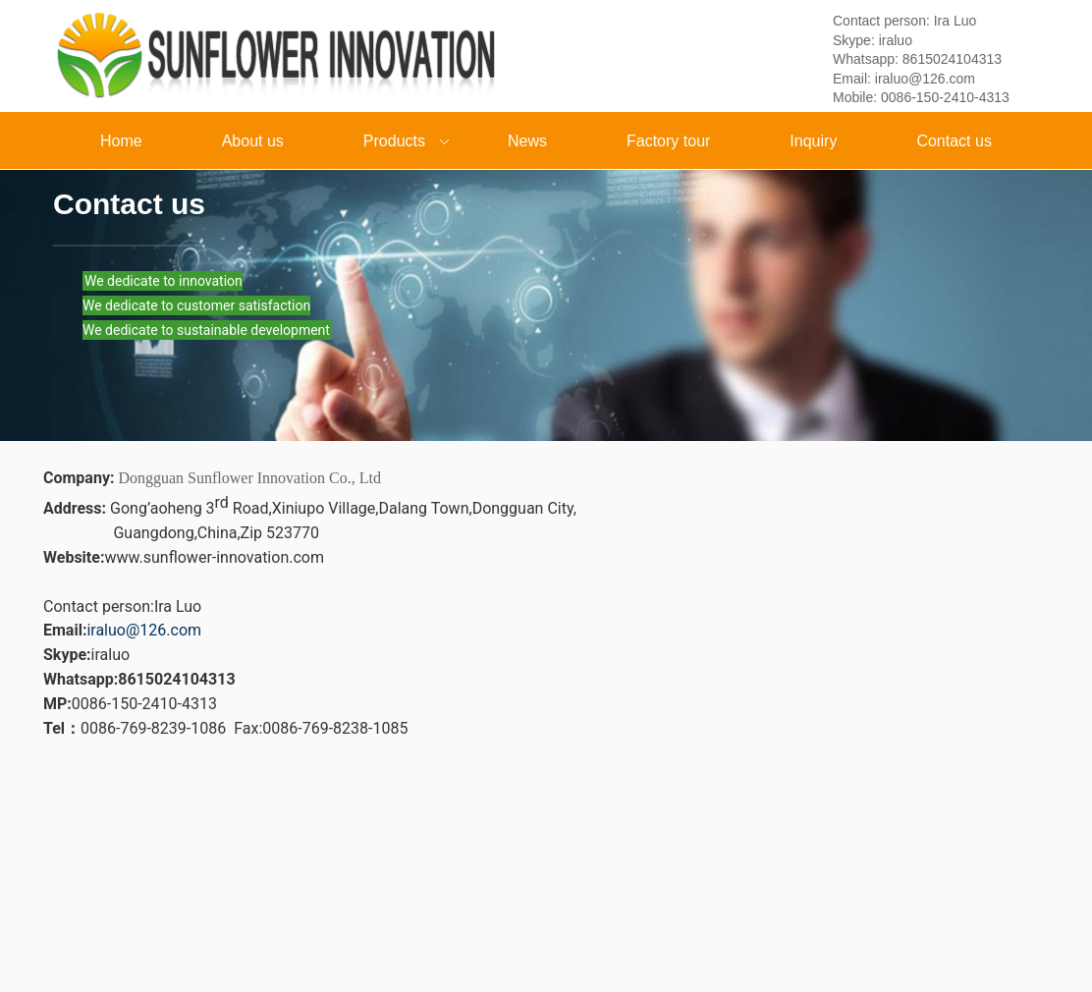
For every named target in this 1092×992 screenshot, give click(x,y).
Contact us (953, 141)
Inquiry (813, 141)
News (527, 141)
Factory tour (668, 141)
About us (253, 141)
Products (390, 143)
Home (121, 141)
